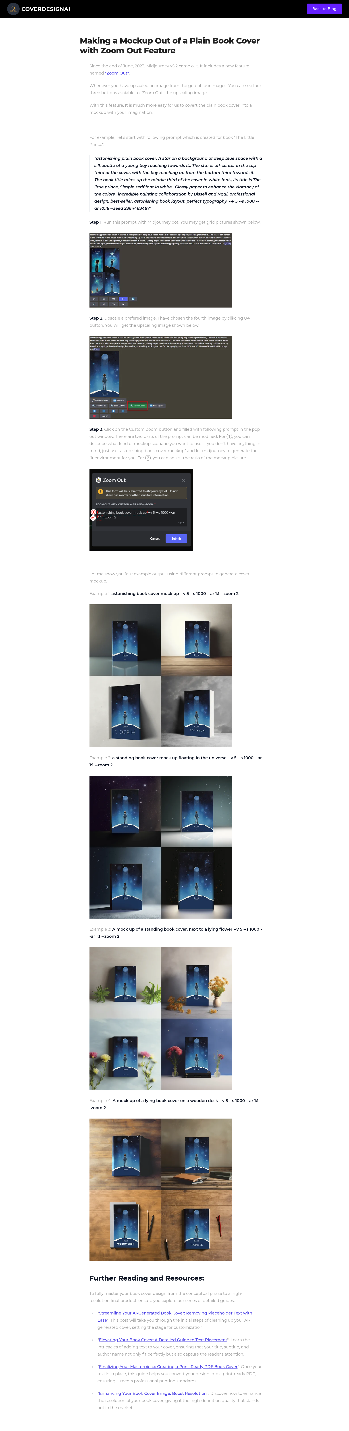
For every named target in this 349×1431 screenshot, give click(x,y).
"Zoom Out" (117, 73)
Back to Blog (324, 9)
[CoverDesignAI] (38, 9)
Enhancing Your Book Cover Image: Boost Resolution (153, 1393)
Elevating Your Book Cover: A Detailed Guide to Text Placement (163, 1339)
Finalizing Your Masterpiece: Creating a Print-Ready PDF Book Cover (168, 1366)
